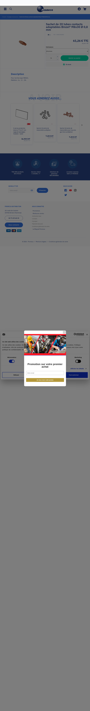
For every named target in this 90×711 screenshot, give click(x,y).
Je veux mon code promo (45, 377)
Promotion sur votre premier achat (45, 362)
